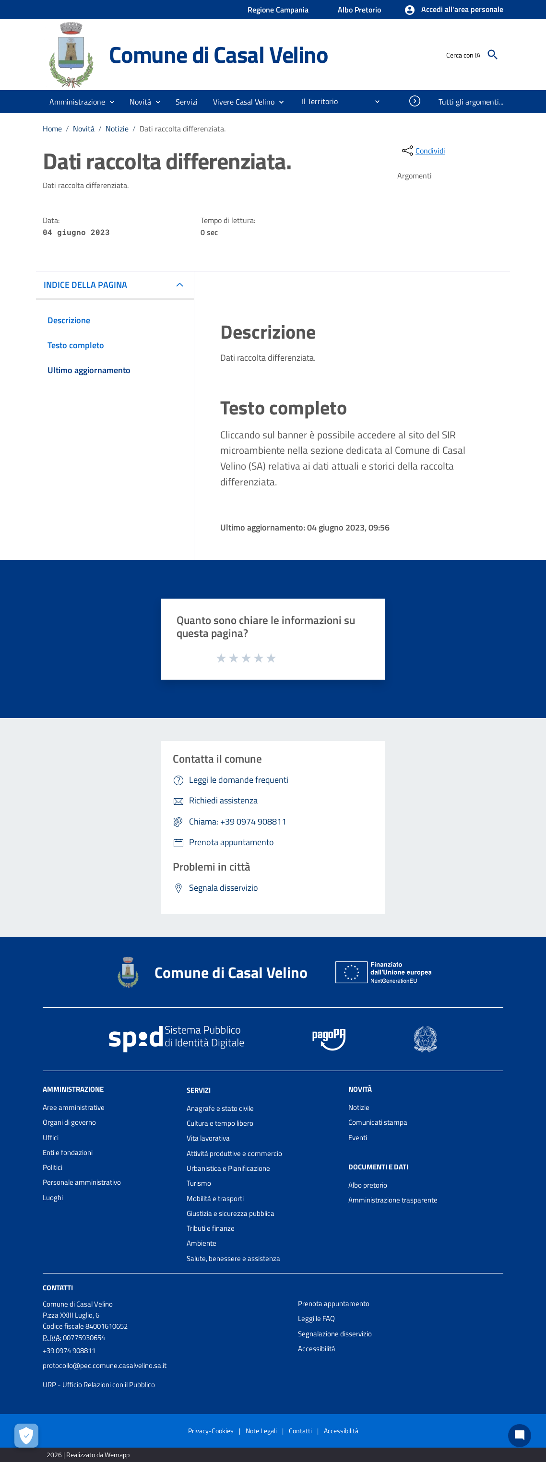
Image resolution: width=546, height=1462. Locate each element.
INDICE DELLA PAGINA (85, 284)
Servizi (199, 1090)
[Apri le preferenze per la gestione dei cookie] (26, 1436)
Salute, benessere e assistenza (233, 1258)
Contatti (58, 1287)
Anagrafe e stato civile (220, 1108)
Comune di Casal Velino (218, 54)
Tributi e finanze (211, 1228)
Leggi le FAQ (316, 1318)
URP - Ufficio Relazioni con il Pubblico (99, 1384)
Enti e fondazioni (68, 1152)
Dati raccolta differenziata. (183, 128)
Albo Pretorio (359, 9)
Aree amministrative (74, 1107)
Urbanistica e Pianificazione (228, 1168)
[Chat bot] (520, 1436)
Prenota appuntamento (333, 1303)
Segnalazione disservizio (335, 1333)
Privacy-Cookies (211, 1431)
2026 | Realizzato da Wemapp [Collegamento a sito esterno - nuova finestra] (88, 1455)
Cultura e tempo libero (220, 1123)
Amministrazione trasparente (393, 1199)
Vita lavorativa (208, 1138)
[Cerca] (492, 54)
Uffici (51, 1137)
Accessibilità (316, 1348)
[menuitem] (316, 101)
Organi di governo (69, 1122)
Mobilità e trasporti (215, 1198)
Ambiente (201, 1243)
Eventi (357, 1137)
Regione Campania (278, 9)
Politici (52, 1167)
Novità (84, 128)
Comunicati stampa (377, 1122)
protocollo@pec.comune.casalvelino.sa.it (104, 1365)
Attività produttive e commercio (234, 1153)
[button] (453, 10)
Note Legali (261, 1431)
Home (52, 128)
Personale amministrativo (82, 1182)
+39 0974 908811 (69, 1350)
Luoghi (53, 1197)
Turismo (199, 1183)
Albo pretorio (367, 1185)
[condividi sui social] (422, 150)
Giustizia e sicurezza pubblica (230, 1213)
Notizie (117, 128)
